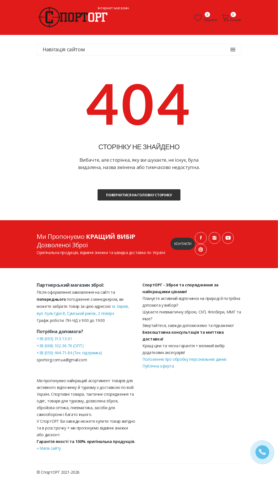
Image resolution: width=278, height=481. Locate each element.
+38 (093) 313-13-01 (54, 339)
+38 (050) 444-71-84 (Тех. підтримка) (69, 353)
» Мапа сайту (49, 448)
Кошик (231, 18)
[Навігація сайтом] (232, 50)
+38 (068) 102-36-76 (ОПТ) (60, 346)
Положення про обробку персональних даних (184, 359)
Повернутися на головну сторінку (139, 195)
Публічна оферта (158, 366)
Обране (206, 18)
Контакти (182, 243)
